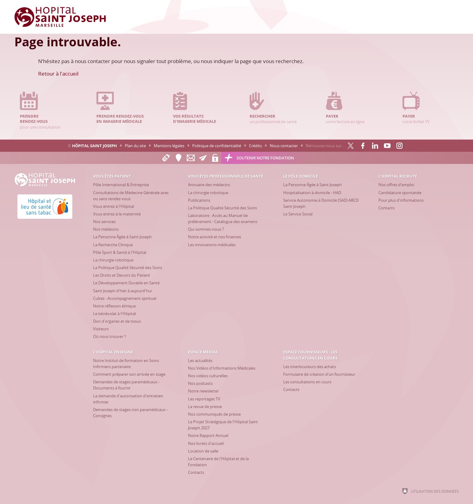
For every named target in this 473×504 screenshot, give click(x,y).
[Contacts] (386, 208)
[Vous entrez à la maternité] (117, 214)
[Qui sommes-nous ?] (206, 229)
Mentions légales (169, 145)
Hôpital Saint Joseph (94, 145)
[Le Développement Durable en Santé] (126, 283)
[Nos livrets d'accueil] (206, 443)
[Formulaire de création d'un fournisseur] (319, 374)
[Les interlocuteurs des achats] (309, 366)
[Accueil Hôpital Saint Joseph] (60, 16)
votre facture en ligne (351, 108)
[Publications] (199, 200)
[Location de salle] (203, 451)
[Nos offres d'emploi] (396, 184)
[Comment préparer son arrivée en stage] (129, 374)
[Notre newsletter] (203, 391)
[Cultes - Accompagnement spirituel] (124, 298)
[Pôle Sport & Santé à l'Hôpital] (119, 252)
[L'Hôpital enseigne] (113, 352)
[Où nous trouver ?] (109, 336)
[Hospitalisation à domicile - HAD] (312, 192)
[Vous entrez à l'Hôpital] (113, 206)
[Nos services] (104, 221)
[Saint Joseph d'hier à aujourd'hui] (122, 290)
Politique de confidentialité (216, 145)
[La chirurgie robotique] (113, 260)
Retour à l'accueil (58, 73)
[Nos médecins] (106, 229)
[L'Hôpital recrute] (397, 176)
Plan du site (135, 145)
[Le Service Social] (297, 214)
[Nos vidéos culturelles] (208, 375)
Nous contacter (284, 145)
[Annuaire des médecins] (209, 184)
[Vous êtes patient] (112, 176)
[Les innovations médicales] (212, 244)
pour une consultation (45, 111)
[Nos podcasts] (200, 383)
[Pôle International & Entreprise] (121, 184)
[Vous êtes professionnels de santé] (225, 176)
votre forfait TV (428, 108)
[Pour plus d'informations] (401, 200)
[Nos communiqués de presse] (214, 414)
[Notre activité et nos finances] (214, 237)
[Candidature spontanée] (399, 192)
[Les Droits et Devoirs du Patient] (121, 275)
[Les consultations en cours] (307, 382)
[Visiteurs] (101, 329)
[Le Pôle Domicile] (300, 176)
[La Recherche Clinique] (113, 244)
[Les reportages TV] (204, 399)
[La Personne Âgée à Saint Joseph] (122, 237)
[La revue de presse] (205, 406)
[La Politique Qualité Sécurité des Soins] (127, 267)
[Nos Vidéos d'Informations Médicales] (221, 368)
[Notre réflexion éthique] (114, 306)
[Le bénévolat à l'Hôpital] (114, 313)
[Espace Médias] (203, 352)
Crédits (255, 145)
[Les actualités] (200, 360)
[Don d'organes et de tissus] (117, 321)
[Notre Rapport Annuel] (208, 435)
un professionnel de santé (275, 108)
